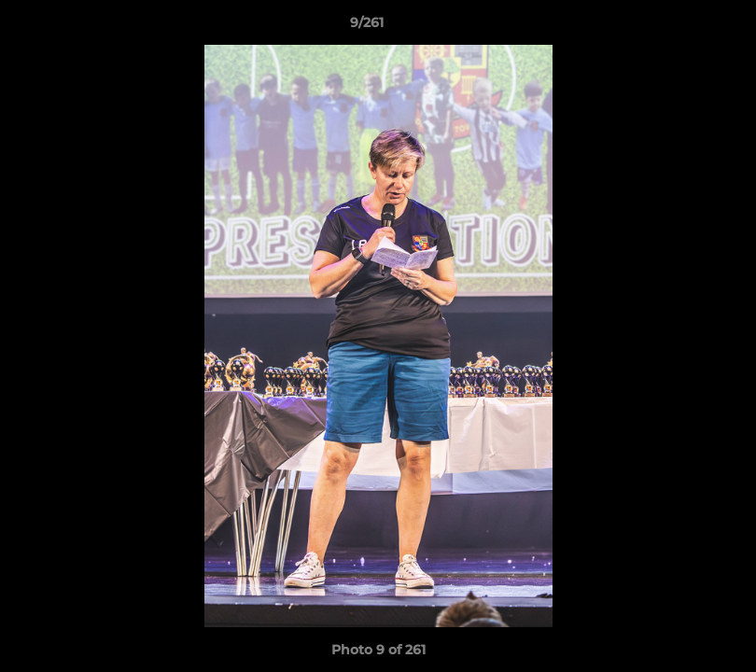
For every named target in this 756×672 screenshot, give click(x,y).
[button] (677, 27)
